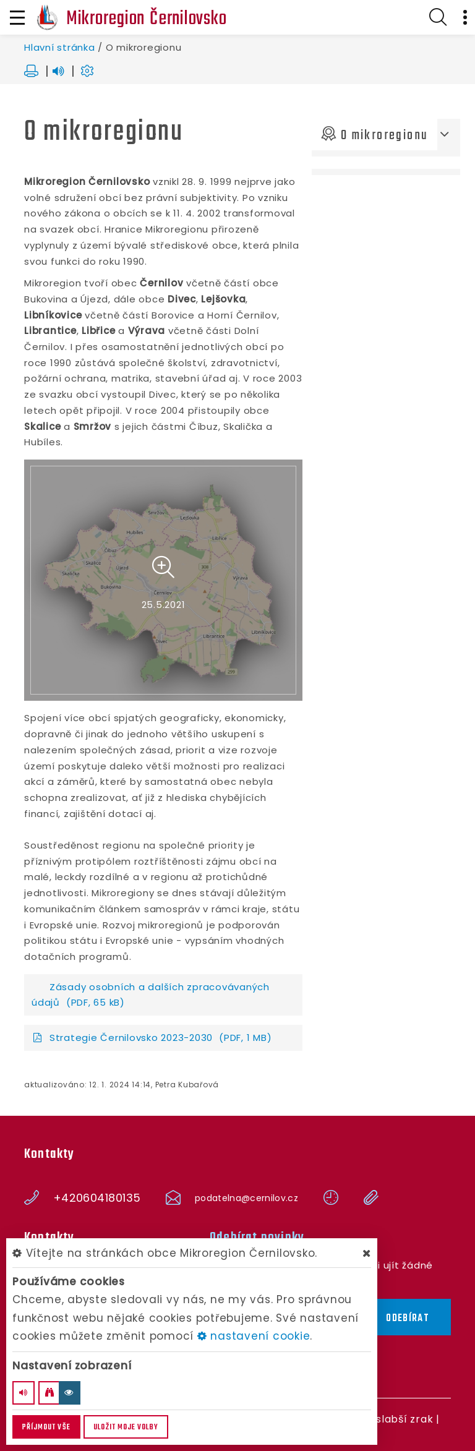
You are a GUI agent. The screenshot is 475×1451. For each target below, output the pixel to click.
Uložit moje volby (125, 1427)
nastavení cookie (253, 1336)
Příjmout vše (46, 1427)
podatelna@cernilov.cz (246, 1198)
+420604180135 (97, 1198)
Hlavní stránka (59, 47)
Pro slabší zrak (394, 1419)
